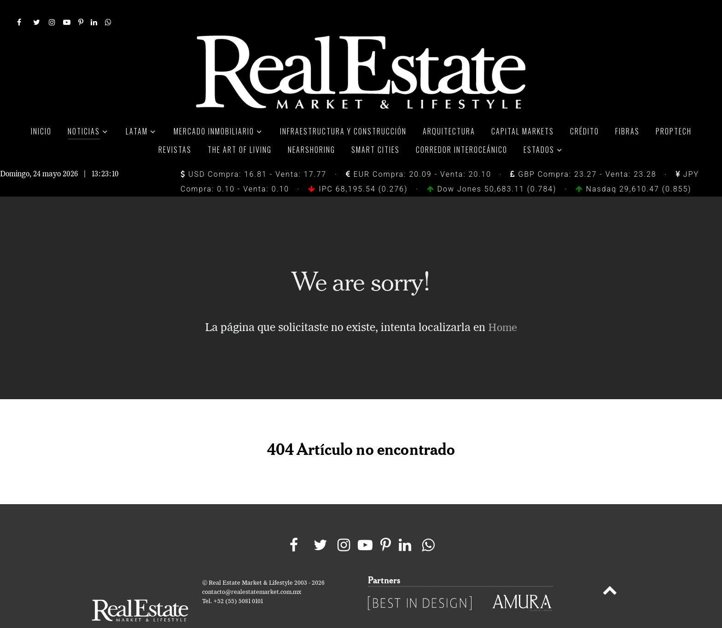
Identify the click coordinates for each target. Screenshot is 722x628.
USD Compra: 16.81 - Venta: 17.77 (253, 153)
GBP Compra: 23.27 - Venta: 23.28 (583, 153)
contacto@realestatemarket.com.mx (251, 572)
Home (503, 307)
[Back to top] (609, 571)
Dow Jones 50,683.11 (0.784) (493, 168)
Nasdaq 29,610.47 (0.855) (634, 168)
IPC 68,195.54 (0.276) (359, 168)
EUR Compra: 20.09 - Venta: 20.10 (418, 153)
